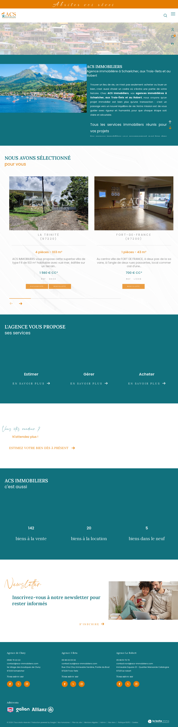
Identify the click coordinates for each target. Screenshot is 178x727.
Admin (103, 722)
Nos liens (112, 722)
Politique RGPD (124, 722)
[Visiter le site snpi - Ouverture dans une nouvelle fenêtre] (10, 710)
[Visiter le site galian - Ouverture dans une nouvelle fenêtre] (23, 709)
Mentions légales (91, 722)
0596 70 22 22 (13, 660)
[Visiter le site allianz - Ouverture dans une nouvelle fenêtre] (42, 710)
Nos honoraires (64, 722)
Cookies (135, 722)
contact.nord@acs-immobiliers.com (134, 663)
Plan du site (77, 722)
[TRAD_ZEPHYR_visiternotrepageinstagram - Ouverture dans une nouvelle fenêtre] (27, 684)
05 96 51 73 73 (123, 660)
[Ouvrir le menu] (173, 13)
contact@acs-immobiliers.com (22, 663)
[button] (20, 303)
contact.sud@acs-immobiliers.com (79, 663)
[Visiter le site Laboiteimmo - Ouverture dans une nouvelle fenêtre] (158, 722)
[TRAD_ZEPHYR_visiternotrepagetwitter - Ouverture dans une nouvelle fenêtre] (18, 684)
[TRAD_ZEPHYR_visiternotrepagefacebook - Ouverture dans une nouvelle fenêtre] (10, 684)
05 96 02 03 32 (69, 660)
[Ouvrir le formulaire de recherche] (165, 15)
